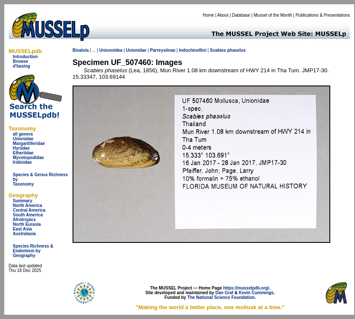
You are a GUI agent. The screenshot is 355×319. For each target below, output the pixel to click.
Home (208, 15)
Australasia (24, 233)
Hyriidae (21, 148)
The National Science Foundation (221, 297)
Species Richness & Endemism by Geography (33, 251)
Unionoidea (110, 50)
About (222, 15)
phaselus (236, 50)
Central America (29, 210)
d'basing (21, 66)
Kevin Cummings (256, 292)
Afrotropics (24, 219)
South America (28, 215)
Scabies (218, 50)
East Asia (22, 229)
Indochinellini (192, 50)
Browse (20, 61)
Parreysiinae (163, 50)
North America (27, 205)
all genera (23, 134)
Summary (22, 200)
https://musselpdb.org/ (246, 288)
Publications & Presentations (323, 15)
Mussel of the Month (273, 15)
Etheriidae (23, 153)
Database (241, 15)
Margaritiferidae (29, 143)
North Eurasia (27, 224)
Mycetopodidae (28, 157)
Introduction (25, 56)
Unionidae (23, 138)
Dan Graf (224, 292)
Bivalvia (81, 50)
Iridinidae (22, 162)
